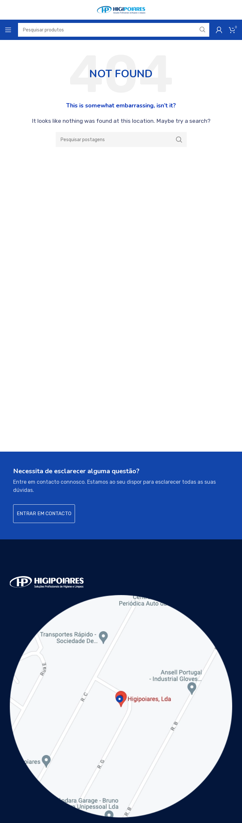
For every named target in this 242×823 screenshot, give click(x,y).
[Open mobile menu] (8, 29)
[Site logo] (121, 9)
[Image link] (47, 581)
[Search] (121, 139)
